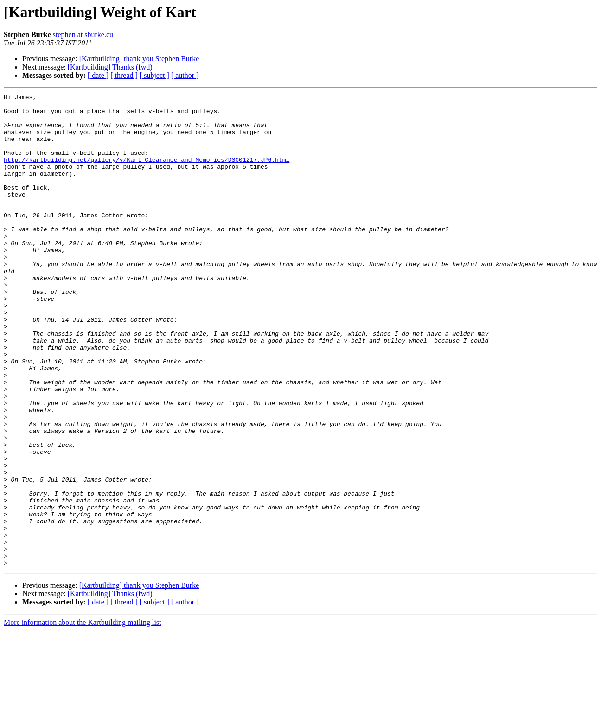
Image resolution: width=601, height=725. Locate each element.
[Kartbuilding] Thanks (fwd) (110, 67)
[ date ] (98, 75)
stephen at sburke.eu (83, 34)
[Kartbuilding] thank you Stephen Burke (139, 59)
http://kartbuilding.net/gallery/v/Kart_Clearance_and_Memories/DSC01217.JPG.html (146, 173)
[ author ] (185, 75)
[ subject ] (154, 75)
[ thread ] (124, 75)
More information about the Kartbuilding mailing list (82, 717)
